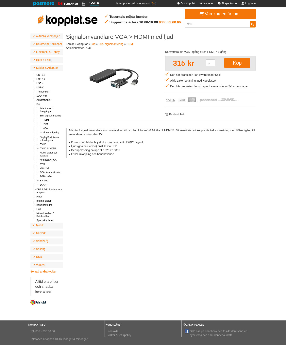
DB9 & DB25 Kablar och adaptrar (49, 191)
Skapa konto (227, 3)
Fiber (39, 196)
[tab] (46, 36)
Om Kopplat (186, 3)
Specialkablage (45, 220)
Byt (153, 3)
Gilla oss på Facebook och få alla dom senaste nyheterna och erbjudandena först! (216, 333)
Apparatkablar (44, 100)
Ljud (39, 209)
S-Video (44, 180)
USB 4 (40, 83)
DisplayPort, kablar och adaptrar (50, 139)
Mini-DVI (44, 168)
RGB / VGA (46, 176)
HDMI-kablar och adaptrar (49, 154)
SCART (44, 184)
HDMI (46, 120)
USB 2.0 (41, 75)
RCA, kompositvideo (50, 172)
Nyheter (206, 3)
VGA (45, 128)
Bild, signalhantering (50, 115)
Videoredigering (51, 132)
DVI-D (43, 144)
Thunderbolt (43, 91)
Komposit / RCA (48, 159)
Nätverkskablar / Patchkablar (45, 215)
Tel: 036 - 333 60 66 (42, 331)
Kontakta (113, 331)
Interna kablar (44, 200)
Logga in (249, 3)
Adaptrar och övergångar (46, 110)
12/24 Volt (42, 95)
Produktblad (176, 114)
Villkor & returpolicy (119, 335)
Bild (39, 104)
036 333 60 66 (170, 22)
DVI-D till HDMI (48, 148)
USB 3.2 (41, 79)
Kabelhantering (45, 205)
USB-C (40, 87)
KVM (45, 124)
